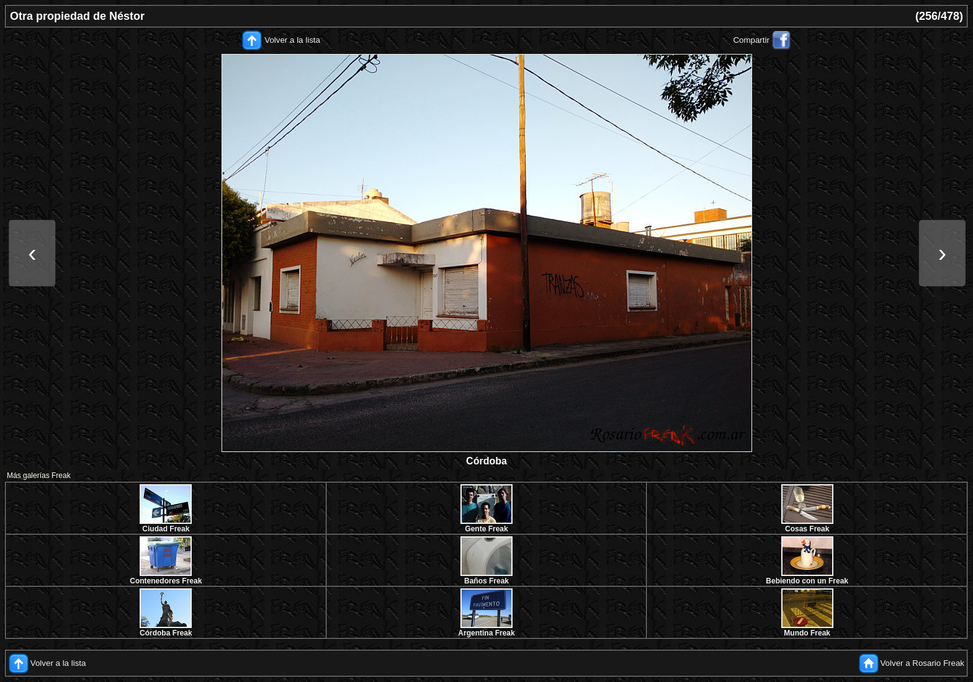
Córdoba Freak (166, 633)
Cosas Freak (807, 529)
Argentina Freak (486, 633)
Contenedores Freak (166, 581)
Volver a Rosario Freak (922, 663)
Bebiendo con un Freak (807, 581)
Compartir (751, 40)
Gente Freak (486, 529)
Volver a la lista (292, 40)
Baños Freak (486, 581)
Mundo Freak (807, 633)
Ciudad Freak (165, 529)
